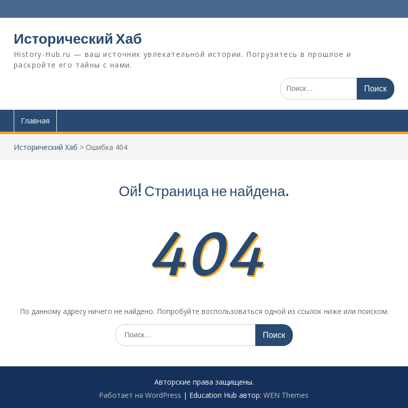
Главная (35, 120)
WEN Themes (286, 395)
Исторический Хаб (78, 38)
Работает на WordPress (140, 395)
